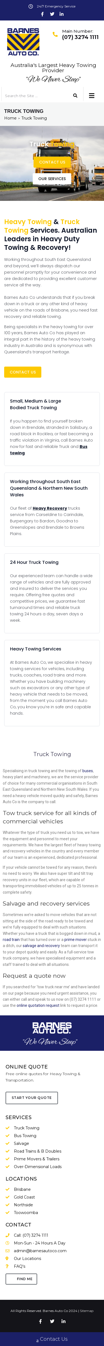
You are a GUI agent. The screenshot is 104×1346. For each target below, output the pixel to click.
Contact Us (52, 1340)
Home (10, 118)
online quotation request (38, 1005)
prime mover (75, 939)
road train (11, 939)
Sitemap (86, 1311)
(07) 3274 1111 (80, 37)
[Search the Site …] (33, 95)
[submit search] (75, 95)
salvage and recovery (41, 945)
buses (87, 771)
